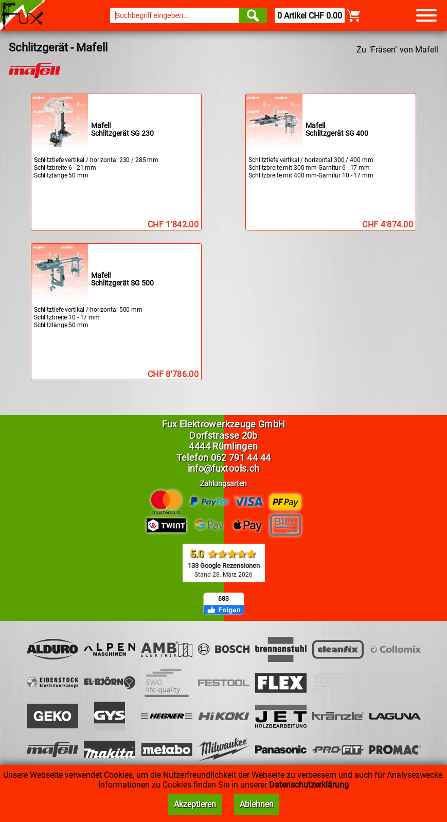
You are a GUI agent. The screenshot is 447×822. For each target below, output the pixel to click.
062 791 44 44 (241, 457)
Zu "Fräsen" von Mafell (397, 50)
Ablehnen (257, 804)
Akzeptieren (195, 804)
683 (223, 598)
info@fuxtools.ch (224, 468)
